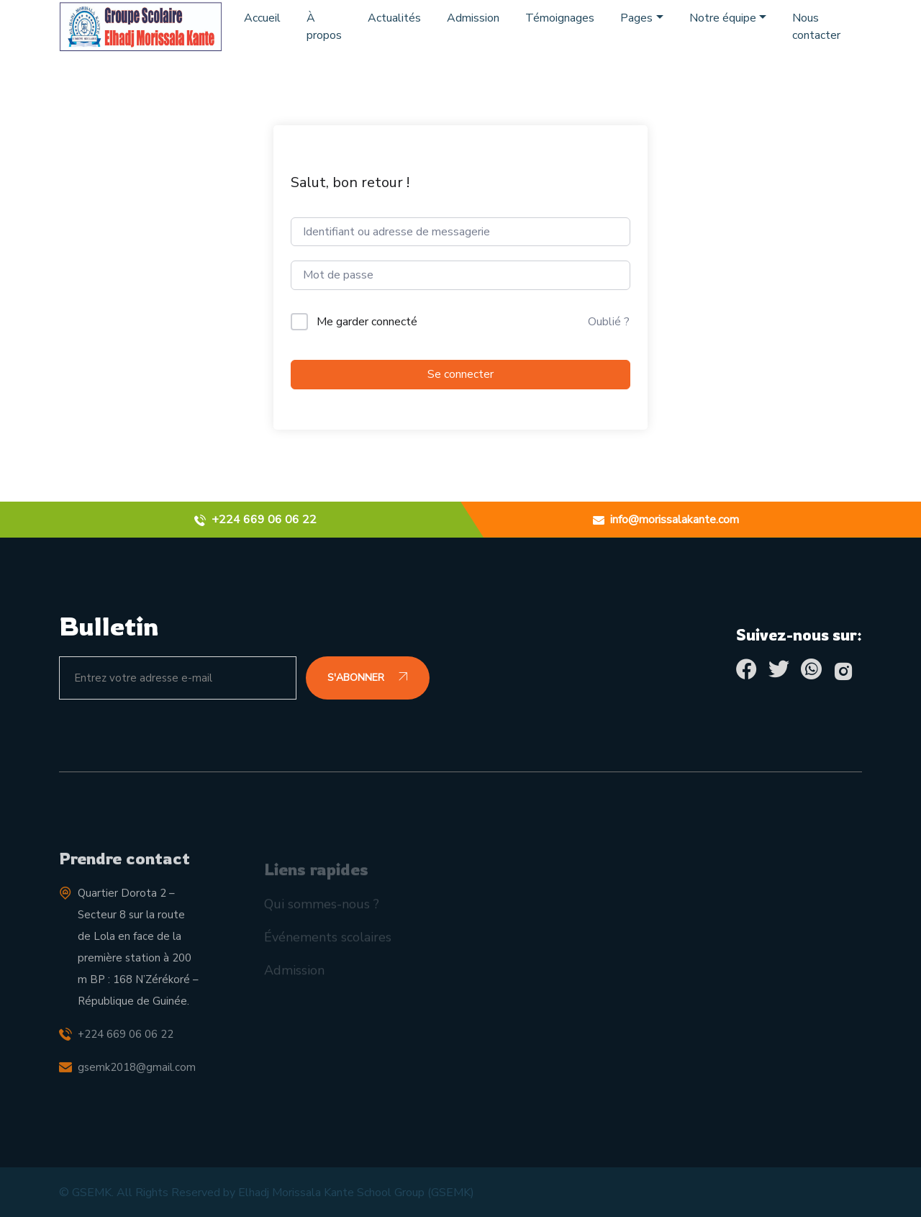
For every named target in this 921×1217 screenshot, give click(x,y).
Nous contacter (816, 26)
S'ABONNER (367, 678)
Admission (473, 18)
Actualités (394, 18)
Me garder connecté (367, 322)
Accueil (262, 18)
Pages (636, 18)
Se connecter (460, 374)
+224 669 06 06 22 (125, 1046)
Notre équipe (722, 18)
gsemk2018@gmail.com (137, 1079)
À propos (324, 26)
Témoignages (559, 18)
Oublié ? (609, 322)
